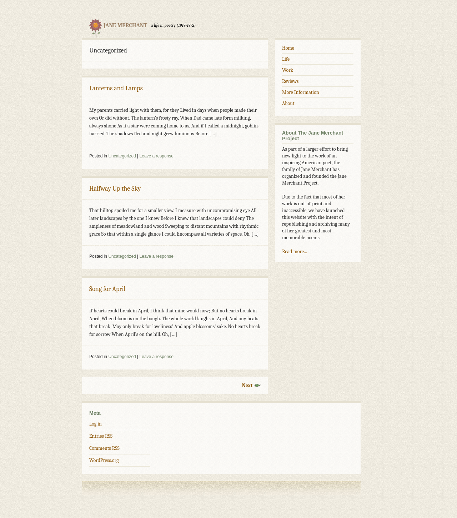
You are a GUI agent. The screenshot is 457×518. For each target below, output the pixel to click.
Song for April (107, 289)
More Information (300, 92)
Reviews (290, 81)
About (288, 103)
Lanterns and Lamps (116, 88)
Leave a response (157, 156)
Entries (100, 436)
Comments (104, 448)
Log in (95, 424)
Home (288, 48)
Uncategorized (122, 156)
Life (286, 59)
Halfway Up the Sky (115, 188)
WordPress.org (104, 460)
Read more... (294, 251)
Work (287, 70)
